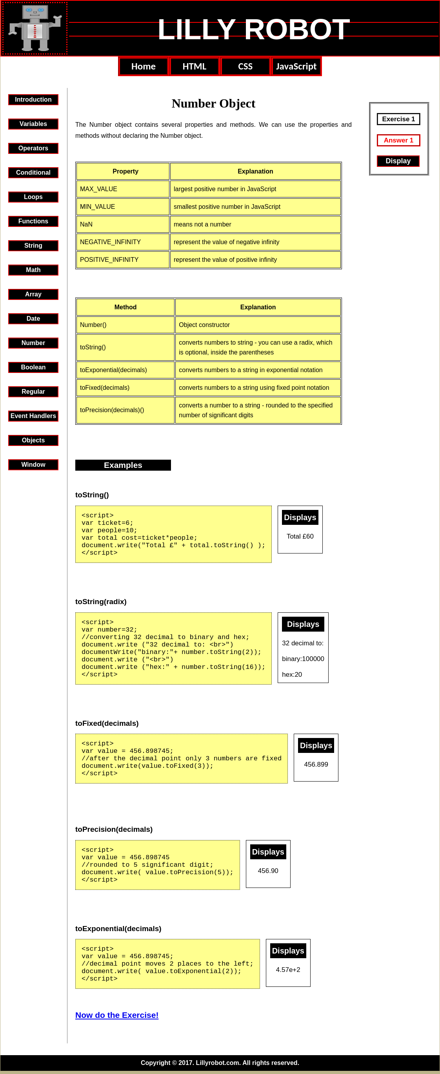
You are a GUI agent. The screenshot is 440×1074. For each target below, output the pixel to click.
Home (143, 66)
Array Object (33, 295)
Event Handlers (33, 416)
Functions (33, 221)
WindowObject (33, 465)
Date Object (33, 319)
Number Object (33, 344)
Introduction (33, 99)
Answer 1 (399, 140)
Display (398, 161)
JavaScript (296, 66)
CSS (245, 66)
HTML (195, 66)
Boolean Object (33, 368)
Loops (33, 197)
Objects (33, 440)
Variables (33, 124)
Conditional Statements (33, 173)
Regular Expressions (33, 392)
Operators (33, 148)
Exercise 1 (398, 119)
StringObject (33, 246)
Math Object (33, 271)
